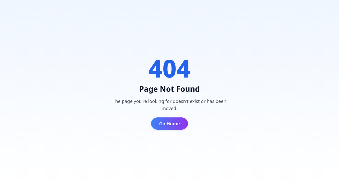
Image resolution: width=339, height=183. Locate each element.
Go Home (169, 123)
